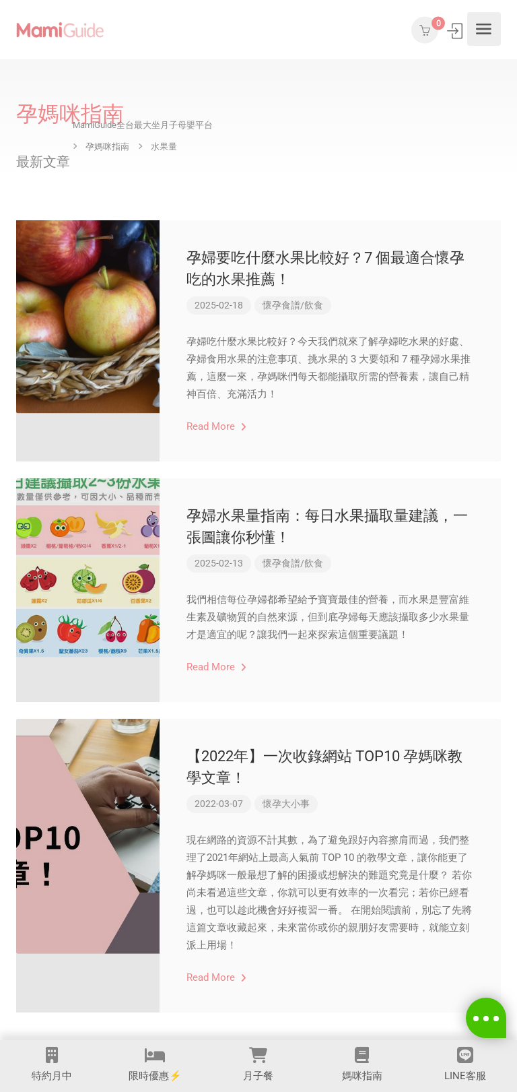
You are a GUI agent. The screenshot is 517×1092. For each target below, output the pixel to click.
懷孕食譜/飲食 (293, 305)
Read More (216, 426)
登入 (456, 30)
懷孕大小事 (286, 803)
